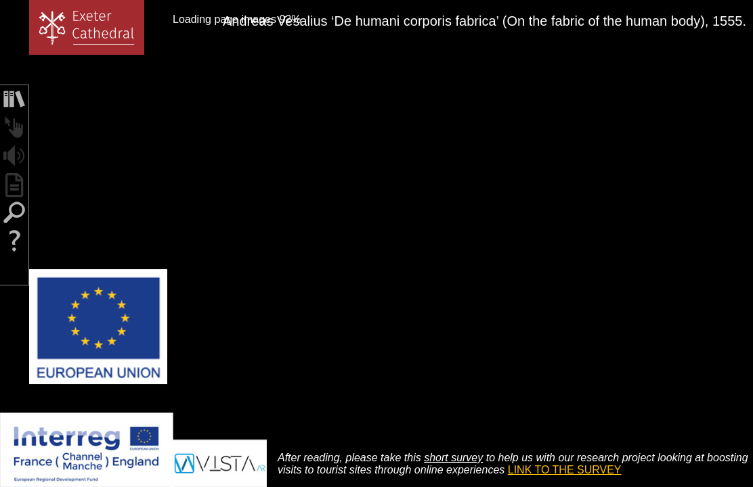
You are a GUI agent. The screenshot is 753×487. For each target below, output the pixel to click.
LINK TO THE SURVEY (565, 470)
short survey (453, 457)
